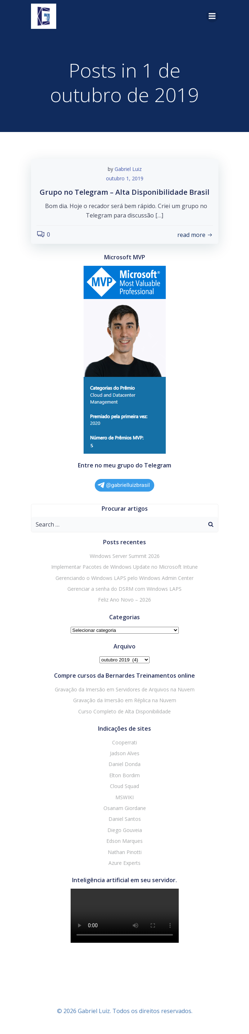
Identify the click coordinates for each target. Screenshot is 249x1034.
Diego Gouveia (124, 830)
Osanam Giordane (124, 808)
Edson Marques (124, 840)
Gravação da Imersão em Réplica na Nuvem (124, 700)
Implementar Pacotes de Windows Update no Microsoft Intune (124, 566)
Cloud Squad (124, 786)
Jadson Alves (124, 753)
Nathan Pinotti (125, 852)
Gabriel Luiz (128, 169)
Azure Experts (124, 862)
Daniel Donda (124, 764)
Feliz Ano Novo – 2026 (124, 599)
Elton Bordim (124, 775)
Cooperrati (124, 742)
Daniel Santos (124, 818)
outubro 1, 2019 (124, 178)
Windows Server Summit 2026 (125, 556)
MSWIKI (124, 797)
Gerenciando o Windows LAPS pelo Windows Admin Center (124, 578)
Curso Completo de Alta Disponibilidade (124, 711)
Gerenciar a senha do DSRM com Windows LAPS (124, 588)
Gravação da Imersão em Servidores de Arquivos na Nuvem (125, 689)
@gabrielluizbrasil (124, 485)
